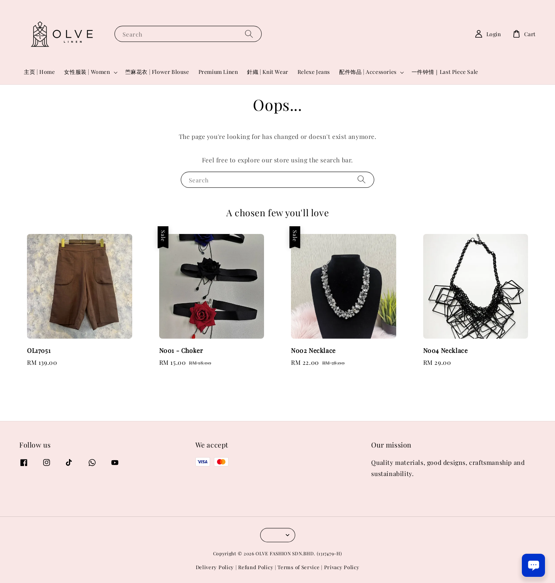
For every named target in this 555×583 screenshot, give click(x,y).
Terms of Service (299, 567)
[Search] (249, 33)
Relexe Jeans (314, 71)
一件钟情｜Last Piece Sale (445, 71)
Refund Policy (255, 567)
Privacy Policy (342, 567)
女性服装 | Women (87, 71)
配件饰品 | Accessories (368, 71)
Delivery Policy (215, 567)
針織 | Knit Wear (267, 71)
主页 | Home (39, 71)
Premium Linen (218, 71)
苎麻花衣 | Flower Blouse (157, 71)
